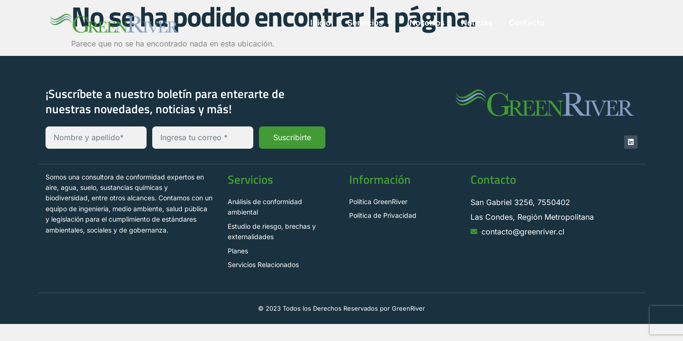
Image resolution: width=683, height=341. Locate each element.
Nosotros (426, 22)
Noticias (476, 22)
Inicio (320, 22)
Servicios (370, 23)
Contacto (527, 22)
